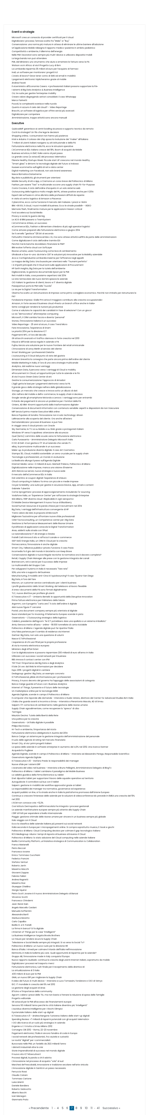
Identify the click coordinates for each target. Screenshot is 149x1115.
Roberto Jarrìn (19, 865)
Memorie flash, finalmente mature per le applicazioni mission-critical (47, 209)
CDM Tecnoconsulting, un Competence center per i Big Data (43, 519)
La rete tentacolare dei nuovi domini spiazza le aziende (40, 278)
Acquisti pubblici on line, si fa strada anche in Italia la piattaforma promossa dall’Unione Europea (60, 792)
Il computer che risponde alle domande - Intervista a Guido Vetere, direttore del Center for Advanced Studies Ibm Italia (72, 698)
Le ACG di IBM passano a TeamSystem (31, 219)
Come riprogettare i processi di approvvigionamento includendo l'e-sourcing (51, 491)
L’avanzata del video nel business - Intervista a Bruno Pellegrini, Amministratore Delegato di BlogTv (61, 767)
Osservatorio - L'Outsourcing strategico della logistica (39, 617)
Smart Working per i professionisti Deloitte (33, 352)
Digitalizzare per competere (26, 114)
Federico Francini (20, 858)
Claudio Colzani (20, 1075)
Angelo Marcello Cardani (24, 907)
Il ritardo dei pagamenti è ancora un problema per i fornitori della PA (46, 401)
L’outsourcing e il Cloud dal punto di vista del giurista (38, 355)
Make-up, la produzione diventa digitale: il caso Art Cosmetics (43, 450)
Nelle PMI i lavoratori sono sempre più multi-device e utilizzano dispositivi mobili (52, 54)
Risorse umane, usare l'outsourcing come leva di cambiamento (44, 251)
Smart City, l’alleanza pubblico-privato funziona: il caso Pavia (42, 547)
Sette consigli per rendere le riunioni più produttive (37, 306)
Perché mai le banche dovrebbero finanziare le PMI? (38, 244)
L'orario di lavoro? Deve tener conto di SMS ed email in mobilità (44, 75)
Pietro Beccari (19, 848)
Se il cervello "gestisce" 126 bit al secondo (33, 233)
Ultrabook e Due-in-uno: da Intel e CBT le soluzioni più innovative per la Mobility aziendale (57, 254)
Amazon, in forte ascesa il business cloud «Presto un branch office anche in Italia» (53, 303)
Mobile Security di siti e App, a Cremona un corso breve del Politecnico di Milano (52, 181)
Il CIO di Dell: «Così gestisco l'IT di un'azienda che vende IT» (41, 443)
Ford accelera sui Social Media (27, 212)
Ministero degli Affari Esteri (25, 649)
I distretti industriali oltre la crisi (27, 1047)
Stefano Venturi (20, 862)
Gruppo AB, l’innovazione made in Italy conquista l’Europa (41, 956)
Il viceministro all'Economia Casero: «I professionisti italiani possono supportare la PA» (55, 86)
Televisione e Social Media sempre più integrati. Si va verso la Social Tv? (48, 942)
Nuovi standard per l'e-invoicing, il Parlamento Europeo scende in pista (47, 614)
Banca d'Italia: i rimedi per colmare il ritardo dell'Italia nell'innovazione (47, 949)
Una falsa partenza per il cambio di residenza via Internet (41, 631)
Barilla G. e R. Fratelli (21, 925)
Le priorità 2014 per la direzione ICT (29, 331)
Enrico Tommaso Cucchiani (26, 855)
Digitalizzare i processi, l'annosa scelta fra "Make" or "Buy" (40, 40)
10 (86, 1108)
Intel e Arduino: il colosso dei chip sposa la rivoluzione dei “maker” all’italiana (50, 139)
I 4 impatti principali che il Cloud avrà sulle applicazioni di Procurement (48, 265)
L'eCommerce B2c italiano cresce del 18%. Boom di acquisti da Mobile (47, 149)
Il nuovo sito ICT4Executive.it (26, 1054)
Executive (18, 123)
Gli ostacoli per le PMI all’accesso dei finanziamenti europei (41, 1001)
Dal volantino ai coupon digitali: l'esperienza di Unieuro (39, 478)
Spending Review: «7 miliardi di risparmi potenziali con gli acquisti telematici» (50, 1019)
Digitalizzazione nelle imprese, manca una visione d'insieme (42, 467)
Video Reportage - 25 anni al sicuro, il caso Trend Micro (39, 324)
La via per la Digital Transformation (29, 289)
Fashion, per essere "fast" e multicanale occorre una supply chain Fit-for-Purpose (53, 184)
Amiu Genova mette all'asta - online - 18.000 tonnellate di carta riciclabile (49, 624)
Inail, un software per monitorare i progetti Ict (35, 72)
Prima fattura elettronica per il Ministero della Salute (38, 600)
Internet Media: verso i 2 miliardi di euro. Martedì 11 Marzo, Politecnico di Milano (51, 464)
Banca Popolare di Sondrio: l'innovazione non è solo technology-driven (47, 415)
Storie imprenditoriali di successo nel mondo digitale (38, 1050)
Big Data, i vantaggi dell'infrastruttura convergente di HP (40, 509)
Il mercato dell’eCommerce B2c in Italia (32, 474)
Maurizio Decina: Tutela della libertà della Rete (35, 715)
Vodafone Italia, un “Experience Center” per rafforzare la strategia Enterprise (50, 495)
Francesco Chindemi (22, 900)
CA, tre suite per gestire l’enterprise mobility (34, 93)
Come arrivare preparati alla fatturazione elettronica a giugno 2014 (46, 230)
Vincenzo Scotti (20, 897)
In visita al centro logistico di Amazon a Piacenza (36, 198)
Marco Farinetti (19, 100)
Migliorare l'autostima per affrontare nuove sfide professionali (43, 516)
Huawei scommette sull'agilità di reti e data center (37, 167)
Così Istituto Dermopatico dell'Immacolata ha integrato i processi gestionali (50, 806)
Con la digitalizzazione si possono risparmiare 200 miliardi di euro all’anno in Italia (52, 652)
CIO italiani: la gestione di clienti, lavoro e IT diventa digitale (42, 282)
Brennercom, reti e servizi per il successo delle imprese (39, 561)
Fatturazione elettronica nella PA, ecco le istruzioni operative (42, 146)
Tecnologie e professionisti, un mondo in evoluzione (38, 457)
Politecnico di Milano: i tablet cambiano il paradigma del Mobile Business (48, 771)
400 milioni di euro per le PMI (26, 973)
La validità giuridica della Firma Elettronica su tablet (38, 774)
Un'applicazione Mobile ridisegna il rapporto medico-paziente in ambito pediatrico (53, 47)
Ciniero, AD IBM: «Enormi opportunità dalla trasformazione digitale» (45, 404)
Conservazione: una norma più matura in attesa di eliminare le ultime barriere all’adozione (58, 44)
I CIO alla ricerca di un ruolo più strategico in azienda (38, 1022)
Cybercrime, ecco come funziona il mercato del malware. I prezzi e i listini (49, 202)
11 (92, 1108)
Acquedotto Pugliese (22, 750)
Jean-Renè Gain (20, 904)
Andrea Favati (19, 82)
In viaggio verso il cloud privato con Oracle (33, 425)
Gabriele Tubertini (21, 488)
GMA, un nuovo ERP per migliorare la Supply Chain (37, 977)
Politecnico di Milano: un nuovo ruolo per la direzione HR (40, 945)
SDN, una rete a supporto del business (31, 572)
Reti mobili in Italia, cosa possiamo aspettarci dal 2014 (39, 275)
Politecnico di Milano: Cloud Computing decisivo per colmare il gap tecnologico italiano (56, 830)
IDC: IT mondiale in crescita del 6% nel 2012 (33, 984)
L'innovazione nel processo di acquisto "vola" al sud (37, 1061)
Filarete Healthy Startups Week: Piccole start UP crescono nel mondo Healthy (51, 160)
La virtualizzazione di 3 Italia (25, 970)
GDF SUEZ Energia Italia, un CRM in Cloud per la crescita (39, 540)
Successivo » (111, 1108)
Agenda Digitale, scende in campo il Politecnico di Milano (40, 694)
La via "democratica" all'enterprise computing (35, 313)
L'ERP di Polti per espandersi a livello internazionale (37, 813)
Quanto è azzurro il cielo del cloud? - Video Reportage (39, 107)
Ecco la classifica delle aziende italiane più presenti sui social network (47, 823)
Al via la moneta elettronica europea (30, 645)
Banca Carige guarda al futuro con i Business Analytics (39, 684)
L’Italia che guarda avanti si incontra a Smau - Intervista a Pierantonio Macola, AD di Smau (57, 701)
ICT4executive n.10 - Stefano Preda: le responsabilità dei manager (45, 760)
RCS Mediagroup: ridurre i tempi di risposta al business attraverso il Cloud (48, 834)
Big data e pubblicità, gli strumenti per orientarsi (36, 177)
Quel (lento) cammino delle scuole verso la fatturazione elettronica (46, 436)
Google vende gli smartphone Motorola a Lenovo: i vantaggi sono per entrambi (52, 397)
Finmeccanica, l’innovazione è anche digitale (34, 544)
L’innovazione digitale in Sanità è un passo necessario (39, 1068)
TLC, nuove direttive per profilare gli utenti (33, 593)
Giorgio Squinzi (19, 890)
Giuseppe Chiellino (21, 886)
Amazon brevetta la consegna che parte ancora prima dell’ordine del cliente (51, 359)
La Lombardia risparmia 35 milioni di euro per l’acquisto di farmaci (45, 68)
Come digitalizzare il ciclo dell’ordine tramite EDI (36, 240)
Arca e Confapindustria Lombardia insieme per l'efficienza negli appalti (48, 258)
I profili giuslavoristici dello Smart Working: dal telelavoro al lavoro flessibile (49, 586)
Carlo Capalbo (19, 921)
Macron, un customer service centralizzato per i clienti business (44, 582)
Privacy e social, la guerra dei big (28, 216)
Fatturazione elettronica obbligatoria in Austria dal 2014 (40, 732)
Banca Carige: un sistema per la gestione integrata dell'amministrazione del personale (56, 736)
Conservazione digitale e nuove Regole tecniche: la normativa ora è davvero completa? (56, 554)
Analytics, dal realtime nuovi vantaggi (31, 366)
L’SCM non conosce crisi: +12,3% (27, 802)
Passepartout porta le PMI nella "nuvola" (32, 285)
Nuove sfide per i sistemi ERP (26, 764)
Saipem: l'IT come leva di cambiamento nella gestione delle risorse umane (50, 705)
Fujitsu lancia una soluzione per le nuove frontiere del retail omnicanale (48, 345)
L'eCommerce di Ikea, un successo (29, 223)
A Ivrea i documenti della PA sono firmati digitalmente (39, 589)
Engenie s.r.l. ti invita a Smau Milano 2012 (32, 1026)
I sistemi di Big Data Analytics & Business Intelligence (38, 89)
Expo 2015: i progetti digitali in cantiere (31, 670)
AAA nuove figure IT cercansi (26, 607)
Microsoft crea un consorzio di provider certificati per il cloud (42, 37)
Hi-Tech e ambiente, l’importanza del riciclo (34, 729)
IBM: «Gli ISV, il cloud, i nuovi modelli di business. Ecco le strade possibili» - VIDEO (51, 205)
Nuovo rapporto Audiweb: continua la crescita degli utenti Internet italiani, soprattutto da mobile (61, 959)
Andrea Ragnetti (20, 879)
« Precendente (39, 1108)
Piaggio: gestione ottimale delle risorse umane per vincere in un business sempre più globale (59, 816)
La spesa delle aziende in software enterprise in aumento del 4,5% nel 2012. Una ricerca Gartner (60, 746)
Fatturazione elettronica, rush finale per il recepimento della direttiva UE (48, 966)
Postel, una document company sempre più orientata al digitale (44, 610)
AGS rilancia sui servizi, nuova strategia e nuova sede (38, 471)
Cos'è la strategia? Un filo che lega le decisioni (35, 132)
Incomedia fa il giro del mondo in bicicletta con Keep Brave (42, 551)
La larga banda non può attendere (29, 58)
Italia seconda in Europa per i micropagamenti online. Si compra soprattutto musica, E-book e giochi (63, 827)
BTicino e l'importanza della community (32, 991)
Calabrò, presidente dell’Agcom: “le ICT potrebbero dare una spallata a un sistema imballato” (59, 621)
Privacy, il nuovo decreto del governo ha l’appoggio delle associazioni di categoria (53, 680)
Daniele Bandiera (20, 1085)
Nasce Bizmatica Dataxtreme (27, 174)
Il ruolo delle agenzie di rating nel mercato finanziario (38, 739)
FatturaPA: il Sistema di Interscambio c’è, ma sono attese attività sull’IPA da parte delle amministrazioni (64, 237)
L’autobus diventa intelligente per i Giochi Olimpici (37, 1008)
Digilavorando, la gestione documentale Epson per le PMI (40, 271)
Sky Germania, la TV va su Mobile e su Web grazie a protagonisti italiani (48, 429)
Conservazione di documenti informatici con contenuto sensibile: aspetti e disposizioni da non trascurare (65, 408)
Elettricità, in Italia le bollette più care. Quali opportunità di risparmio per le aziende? (54, 952)
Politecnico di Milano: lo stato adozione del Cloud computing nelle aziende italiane (53, 837)
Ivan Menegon (19, 1096)
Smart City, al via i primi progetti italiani (32, 743)
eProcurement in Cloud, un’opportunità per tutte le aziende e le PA (46, 373)
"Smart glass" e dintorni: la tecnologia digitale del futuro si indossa (45, 163)
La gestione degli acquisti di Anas (28, 987)
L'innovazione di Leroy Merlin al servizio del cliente (37, 348)
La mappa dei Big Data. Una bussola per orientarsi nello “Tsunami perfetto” (49, 261)
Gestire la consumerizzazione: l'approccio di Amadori (38, 380)
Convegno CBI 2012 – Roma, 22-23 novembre (34, 1029)
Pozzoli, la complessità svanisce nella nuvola (34, 103)
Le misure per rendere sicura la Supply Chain (34, 938)
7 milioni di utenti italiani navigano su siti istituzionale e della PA (44, 142)
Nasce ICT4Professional (24, 638)
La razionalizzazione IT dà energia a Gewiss (33, 533)
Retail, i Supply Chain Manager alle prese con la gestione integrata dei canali (50, 558)
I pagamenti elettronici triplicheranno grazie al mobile (39, 79)
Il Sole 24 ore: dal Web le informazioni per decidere (37, 666)
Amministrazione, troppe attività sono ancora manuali (39, 117)
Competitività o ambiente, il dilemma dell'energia (37, 51)
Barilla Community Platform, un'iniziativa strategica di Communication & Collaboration (56, 841)
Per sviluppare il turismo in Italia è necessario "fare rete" (40, 568)
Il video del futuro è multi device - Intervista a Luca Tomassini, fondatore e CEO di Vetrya (57, 980)
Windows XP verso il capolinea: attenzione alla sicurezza (40, 432)
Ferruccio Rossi (19, 1071)
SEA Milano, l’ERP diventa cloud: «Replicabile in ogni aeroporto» (43, 498)
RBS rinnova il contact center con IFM (30, 659)
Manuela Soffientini (21, 911)
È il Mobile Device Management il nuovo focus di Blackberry (42, 502)
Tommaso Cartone (21, 1078)
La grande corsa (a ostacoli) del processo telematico (39, 156)
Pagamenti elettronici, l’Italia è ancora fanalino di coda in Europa (44, 1033)
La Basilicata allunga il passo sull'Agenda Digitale (36, 460)
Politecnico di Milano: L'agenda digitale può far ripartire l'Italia (42, 628)
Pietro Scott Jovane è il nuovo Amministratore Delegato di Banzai (45, 893)
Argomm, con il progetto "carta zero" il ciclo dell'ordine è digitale (44, 603)
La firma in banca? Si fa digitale (28, 928)
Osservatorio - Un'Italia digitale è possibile (33, 722)
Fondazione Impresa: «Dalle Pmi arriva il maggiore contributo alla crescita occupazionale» (57, 299)
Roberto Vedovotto (21, 1089)
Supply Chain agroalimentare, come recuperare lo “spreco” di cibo (45, 708)
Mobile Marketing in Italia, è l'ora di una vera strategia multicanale (45, 362)
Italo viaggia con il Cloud (24, 820)
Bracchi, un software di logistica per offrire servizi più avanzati (43, 110)
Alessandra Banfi (20, 914)
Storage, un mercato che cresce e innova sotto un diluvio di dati (44, 390)
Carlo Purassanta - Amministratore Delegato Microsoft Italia (42, 439)
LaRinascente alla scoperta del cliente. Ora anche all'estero (42, 418)
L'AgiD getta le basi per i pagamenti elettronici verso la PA (41, 383)
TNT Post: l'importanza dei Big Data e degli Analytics (38, 663)
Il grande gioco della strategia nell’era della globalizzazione (41, 387)
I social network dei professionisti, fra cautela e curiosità (40, 1036)
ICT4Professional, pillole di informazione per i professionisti (41, 677)
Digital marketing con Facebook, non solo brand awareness (42, 170)
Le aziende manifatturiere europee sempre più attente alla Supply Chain (49, 809)
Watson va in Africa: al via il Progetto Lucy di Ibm (36, 65)
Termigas (16, 711)
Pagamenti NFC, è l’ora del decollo (29, 334)
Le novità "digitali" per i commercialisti (31, 1040)
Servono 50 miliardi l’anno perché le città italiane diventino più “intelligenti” (49, 1005)
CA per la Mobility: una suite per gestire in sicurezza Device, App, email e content (53, 485)
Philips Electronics (21, 725)
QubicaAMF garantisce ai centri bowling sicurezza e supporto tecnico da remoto (53, 128)
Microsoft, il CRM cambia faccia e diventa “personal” (38, 317)
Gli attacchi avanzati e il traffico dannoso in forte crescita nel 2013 (45, 338)
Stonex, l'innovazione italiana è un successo (34, 320)
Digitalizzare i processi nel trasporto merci (33, 963)
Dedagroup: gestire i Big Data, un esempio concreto (38, 673)
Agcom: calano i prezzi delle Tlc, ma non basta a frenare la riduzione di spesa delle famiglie (58, 994)
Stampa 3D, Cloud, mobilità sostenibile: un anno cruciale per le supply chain (50, 453)
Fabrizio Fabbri (19, 876)
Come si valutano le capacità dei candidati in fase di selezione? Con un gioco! (52, 310)
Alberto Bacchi (19, 1092)
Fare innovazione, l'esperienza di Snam (31, 327)
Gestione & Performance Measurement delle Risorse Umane (42, 523)
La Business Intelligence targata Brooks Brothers (36, 935)
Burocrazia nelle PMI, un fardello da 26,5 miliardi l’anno (39, 1043)
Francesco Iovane (21, 851)
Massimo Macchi (20, 869)
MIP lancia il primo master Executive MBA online (36, 411)
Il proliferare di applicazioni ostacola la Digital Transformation (43, 526)
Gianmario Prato (20, 1099)
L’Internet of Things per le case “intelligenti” (34, 932)
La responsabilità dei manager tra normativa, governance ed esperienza (48, 788)
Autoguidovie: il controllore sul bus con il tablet (35, 781)
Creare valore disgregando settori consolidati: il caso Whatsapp (44, 96)
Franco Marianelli (20, 844)
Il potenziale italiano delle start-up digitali (33, 1012)
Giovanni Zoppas (20, 872)
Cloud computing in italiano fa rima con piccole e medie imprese (45, 481)
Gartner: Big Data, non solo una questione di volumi (38, 635)
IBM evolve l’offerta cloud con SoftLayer (32, 247)
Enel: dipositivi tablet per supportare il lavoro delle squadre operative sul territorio (53, 778)
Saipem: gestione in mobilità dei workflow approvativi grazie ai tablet (46, 785)
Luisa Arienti (18, 1082)
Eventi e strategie (23, 32)
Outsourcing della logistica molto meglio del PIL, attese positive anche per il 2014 (53, 191)
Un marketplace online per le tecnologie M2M (35, 691)
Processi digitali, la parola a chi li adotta (32, 1057)
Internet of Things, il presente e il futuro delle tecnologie (40, 687)
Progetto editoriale (21, 998)
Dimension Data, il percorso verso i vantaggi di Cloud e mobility (44, 369)
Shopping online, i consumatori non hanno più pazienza (40, 135)
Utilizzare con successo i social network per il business (39, 656)
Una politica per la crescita (25, 718)
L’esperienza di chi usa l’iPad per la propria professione (39, 642)
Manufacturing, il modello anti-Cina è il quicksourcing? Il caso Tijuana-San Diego (53, 575)
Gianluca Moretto (21, 918)
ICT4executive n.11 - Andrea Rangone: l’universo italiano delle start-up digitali (50, 1015)
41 (98, 1108)
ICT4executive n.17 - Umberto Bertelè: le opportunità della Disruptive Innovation (52, 596)
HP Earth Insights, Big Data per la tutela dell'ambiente (38, 268)
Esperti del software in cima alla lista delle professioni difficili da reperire (48, 195)
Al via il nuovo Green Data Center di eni (32, 376)
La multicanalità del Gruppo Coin (28, 565)
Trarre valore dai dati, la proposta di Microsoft (35, 512)
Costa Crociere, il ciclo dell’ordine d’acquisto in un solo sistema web (46, 188)
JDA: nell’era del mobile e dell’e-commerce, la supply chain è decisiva (47, 394)
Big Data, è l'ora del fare (24, 579)
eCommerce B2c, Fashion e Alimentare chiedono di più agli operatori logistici (51, 226)
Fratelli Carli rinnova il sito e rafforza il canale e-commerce (42, 537)
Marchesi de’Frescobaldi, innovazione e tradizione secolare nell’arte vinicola (50, 1064)
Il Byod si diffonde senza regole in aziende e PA (35, 341)
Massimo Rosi (18, 883)
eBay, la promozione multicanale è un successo (36, 446)
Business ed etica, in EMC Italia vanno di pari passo (37, 153)
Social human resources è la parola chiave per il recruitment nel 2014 (47, 505)
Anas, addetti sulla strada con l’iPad (30, 530)
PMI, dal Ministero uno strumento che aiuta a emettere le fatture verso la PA (50, 61)
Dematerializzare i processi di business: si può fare (37, 422)
